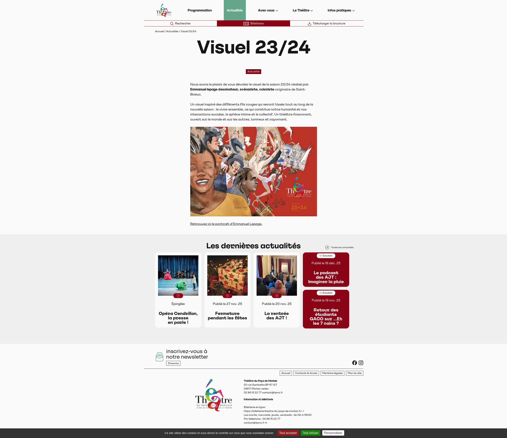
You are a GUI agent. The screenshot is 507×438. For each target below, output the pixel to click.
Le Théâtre (301, 10)
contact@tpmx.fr (254, 422)
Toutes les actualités (339, 247)
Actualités (235, 10)
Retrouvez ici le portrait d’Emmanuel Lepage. (226, 224)
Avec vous (266, 10)
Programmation (200, 10)
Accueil (159, 31)
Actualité (253, 71)
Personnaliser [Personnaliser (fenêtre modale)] (333, 432)
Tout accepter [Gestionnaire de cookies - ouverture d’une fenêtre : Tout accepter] (288, 432)
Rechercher (180, 23)
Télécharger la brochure (326, 23)
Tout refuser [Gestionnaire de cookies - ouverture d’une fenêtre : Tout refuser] (310, 432)
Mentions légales (332, 373)
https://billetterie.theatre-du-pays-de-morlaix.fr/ (273, 411)
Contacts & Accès (306, 373)
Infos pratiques (339, 10)
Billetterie (253, 23)
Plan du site (355, 373)
